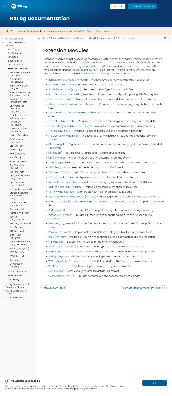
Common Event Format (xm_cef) (18, 100)
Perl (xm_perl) (17, 209)
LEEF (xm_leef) (17, 172)
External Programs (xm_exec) (19, 130)
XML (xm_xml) (16, 260)
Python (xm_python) (20, 213)
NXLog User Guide (15, 38)
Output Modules (16, 64)
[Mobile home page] (39, 38)
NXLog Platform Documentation (95, 31)
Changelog (13, 279)
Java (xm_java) (17, 157)
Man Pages (13, 49)
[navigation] (2, 38)
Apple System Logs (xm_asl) (19, 87)
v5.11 (164, 38)
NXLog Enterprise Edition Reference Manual (63, 38)
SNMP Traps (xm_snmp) (15, 236)
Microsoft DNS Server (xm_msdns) (20, 177)
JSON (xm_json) (18, 161)
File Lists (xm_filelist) (20, 135)
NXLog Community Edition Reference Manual (18, 286)
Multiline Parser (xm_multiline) (17, 184)
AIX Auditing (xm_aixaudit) (17, 80)
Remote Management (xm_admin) (21, 74)
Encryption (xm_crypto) (16, 123)
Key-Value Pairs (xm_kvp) (17, 166)
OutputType (96, 70)
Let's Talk (117, 6)
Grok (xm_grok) (17, 153)
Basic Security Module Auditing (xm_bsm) (20, 94)
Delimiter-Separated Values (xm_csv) (20, 116)
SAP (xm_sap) (17, 231)
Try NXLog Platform (140, 6)
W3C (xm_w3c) (17, 252)
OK (154, 382)
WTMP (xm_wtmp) (19, 256)
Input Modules (15, 61)
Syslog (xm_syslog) (19, 248)
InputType (77, 70)
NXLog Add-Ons (14, 297)
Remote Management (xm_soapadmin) (21, 243)
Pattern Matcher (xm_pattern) (18, 204)
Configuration (15, 53)
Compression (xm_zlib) (16, 265)
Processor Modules (17, 271)
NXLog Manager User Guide (16, 292)
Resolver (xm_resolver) (17, 218)
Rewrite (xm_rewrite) (20, 223)
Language (13, 57)
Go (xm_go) (16, 149)
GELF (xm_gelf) (17, 146)
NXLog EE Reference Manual (16, 44)
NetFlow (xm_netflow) (21, 189)
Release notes (15, 275)
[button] (7, 6)
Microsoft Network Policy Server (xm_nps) (19, 196)
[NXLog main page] (19, 6)
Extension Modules (17, 68)
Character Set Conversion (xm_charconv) (17, 109)
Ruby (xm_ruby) (17, 227)
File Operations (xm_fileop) (17, 140)
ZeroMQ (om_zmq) (55, 287)
